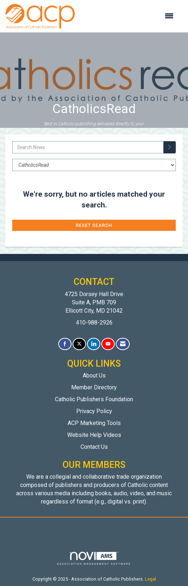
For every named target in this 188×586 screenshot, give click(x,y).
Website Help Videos (94, 434)
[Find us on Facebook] (65, 344)
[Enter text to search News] (88, 147)
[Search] (170, 147)
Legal (150, 579)
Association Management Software (94, 558)
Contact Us (94, 446)
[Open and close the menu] (127, 16)
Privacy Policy (94, 411)
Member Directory (94, 387)
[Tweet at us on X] (79, 344)
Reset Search (94, 225)
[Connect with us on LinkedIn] (93, 344)
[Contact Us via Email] (123, 344)
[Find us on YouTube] (108, 344)
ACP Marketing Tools (94, 423)
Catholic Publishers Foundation (94, 399)
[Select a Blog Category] (94, 165)
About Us (94, 375)
